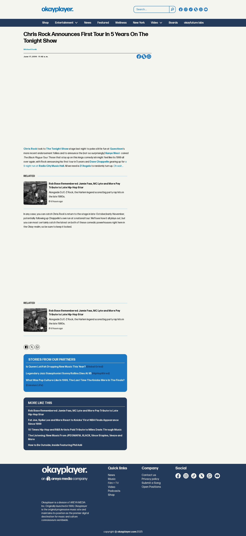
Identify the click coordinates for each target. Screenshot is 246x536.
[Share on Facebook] (138, 56)
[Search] (172, 9)
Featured (103, 22)
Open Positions (151, 487)
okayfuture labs (194, 22)
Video (154, 22)
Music (112, 479)
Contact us (149, 475)
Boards (173, 22)
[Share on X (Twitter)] (144, 56)
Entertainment (64, 22)
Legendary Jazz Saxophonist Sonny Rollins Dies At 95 (68, 373)
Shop (45, 22)
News (87, 22)
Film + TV (113, 483)
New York (139, 22)
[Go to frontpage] (57, 9)
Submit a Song (151, 483)
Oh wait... (118, 166)
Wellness (121, 22)
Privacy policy (150, 479)
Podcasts (114, 491)
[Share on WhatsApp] (149, 56)
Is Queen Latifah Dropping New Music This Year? (64, 366)
